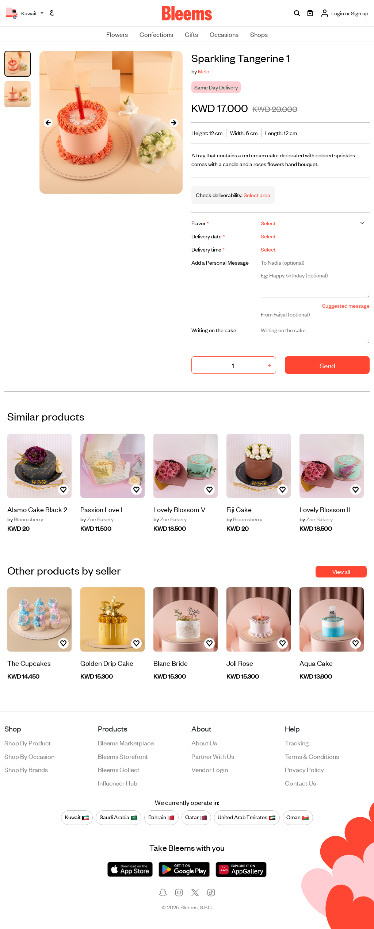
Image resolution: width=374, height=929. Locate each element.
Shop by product (27, 742)
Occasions (224, 34)
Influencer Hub (117, 782)
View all (341, 571)
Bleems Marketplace (126, 742)
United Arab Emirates (247, 817)
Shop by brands (26, 769)
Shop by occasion (29, 756)
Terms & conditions (312, 756)
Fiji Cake (239, 509)
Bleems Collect (119, 769)
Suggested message (346, 305)
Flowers (117, 34)
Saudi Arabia (119, 817)
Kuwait (77, 817)
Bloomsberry (25, 519)
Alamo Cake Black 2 (37, 509)
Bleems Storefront (123, 756)
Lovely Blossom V (179, 509)
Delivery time (208, 249)
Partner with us (212, 756)
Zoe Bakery (97, 519)
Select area (256, 195)
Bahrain (161, 817)
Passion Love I (101, 509)
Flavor (200, 223)
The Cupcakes (29, 662)
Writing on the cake (213, 330)
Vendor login (209, 769)
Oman (297, 817)
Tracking (297, 742)
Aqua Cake (316, 662)
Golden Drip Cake (106, 662)
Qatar (196, 817)
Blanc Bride (170, 662)
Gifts (191, 34)
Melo (203, 71)
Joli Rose (239, 662)
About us (204, 742)
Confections (156, 34)
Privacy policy (304, 769)
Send (327, 365)
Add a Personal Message (220, 262)
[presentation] (48, 122)
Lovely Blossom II (324, 509)
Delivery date (208, 236)
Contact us (300, 782)
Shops (259, 34)
